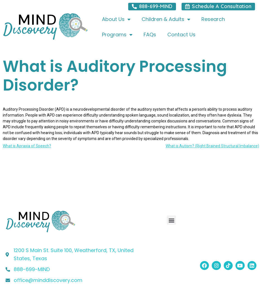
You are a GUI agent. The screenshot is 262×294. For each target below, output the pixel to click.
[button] (171, 220)
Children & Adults (166, 19)
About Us (116, 19)
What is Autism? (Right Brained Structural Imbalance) (212, 146)
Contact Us (181, 34)
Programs (117, 34)
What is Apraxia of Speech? (27, 146)
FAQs (150, 34)
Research (213, 19)
